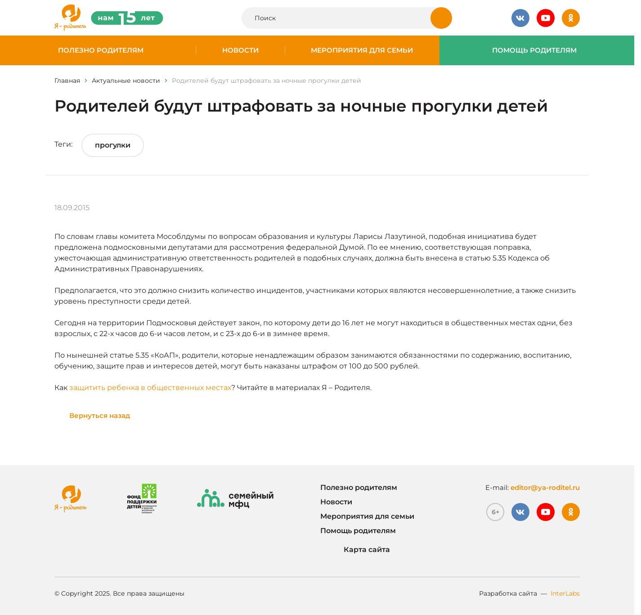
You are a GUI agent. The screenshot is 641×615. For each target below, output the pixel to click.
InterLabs (565, 593)
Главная (67, 80)
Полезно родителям (100, 50)
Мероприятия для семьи (362, 50)
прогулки (112, 145)
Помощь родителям (534, 50)
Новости (240, 50)
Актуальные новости (126, 80)
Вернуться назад (99, 415)
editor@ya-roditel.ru (545, 487)
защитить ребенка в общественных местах (150, 387)
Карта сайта (355, 550)
